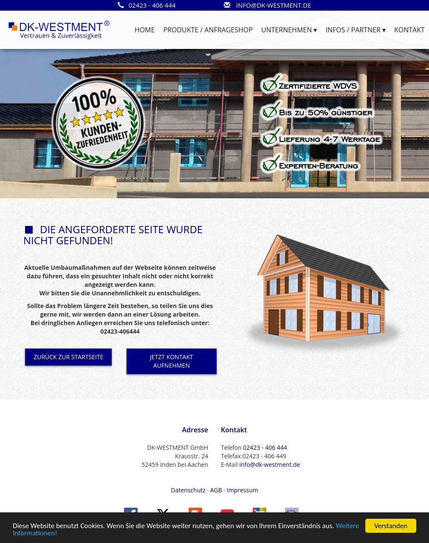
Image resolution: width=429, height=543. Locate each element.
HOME (145, 29)
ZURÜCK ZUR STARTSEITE (68, 357)
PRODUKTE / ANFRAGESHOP (207, 29)
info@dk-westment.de (269, 464)
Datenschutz (188, 490)
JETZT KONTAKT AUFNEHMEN (171, 361)
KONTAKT (409, 29)
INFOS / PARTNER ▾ (355, 29)
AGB (216, 490)
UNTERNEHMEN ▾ (289, 29)
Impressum (242, 490)
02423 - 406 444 (265, 447)
